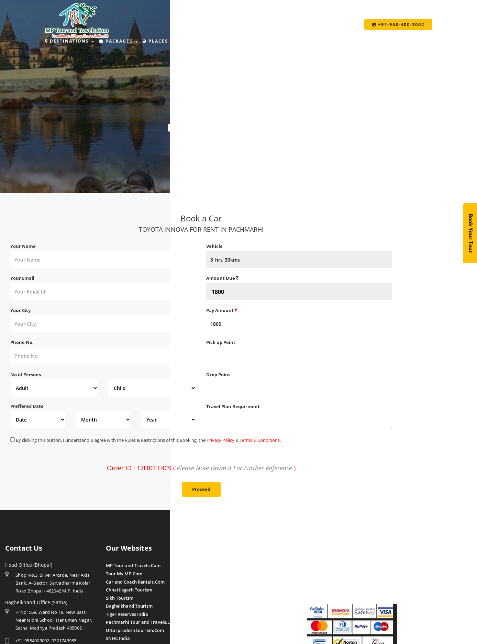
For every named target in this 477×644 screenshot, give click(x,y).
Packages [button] (118, 41)
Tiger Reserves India (127, 614)
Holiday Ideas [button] (225, 41)
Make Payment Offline (330, 574)
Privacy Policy (220, 440)
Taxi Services (335, 41)
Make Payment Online (330, 565)
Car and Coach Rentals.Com (135, 582)
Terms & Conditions (260, 440)
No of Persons (25, 374)
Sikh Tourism (119, 598)
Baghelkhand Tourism (129, 606)
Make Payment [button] (281, 41)
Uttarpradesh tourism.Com (135, 630)
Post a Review (220, 629)
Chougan (215, 590)
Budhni (214, 574)
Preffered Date (27, 406)
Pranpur (215, 582)
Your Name (23, 246)
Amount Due (222, 278)
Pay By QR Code (323, 582)
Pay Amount (221, 310)
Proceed (201, 489)
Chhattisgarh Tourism (129, 590)
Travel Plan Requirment (233, 406)
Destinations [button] (69, 41)
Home (186, 146)
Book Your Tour (471, 233)
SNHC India (118, 638)
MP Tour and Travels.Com (133, 565)
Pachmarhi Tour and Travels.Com (141, 622)
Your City (20, 310)
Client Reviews (221, 622)
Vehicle (214, 246)
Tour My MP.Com (124, 574)
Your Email (22, 278)
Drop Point (218, 374)
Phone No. (22, 342)
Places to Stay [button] (170, 41)
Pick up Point (220, 342)
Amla (212, 565)
